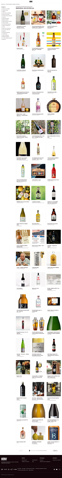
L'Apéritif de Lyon (19, 334)
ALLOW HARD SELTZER (20, 202)
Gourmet (3, 17)
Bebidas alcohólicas (5, 36)
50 (44, 450)
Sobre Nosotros (24, 460)
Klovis (18, 442)
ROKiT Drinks (49, 115)
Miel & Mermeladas (5, 18)
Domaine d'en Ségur (20, 289)
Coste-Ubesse (34, 138)
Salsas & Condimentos (5, 25)
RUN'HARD (33, 50)
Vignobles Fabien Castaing (36, 356)
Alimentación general (5, 32)
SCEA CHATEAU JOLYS (35, 160)
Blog (33, 461)
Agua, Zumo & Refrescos (6, 28)
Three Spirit (49, 72)
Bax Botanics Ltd (19, 138)
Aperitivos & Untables (5, 8)
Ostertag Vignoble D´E (20, 356)
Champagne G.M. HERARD (21, 28)
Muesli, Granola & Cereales (6, 21)
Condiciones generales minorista (41, 468)
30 (41, 450)
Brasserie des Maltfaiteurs (51, 400)
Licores (3, 26)
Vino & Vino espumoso (5, 29)
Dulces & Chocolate (5, 14)
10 (38, 450)
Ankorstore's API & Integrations (45, 461)
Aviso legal (23, 468)
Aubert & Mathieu (35, 400)
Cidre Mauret (34, 71)
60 (45, 450)
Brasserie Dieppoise (35, 246)
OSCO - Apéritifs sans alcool (36, 28)
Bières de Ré (19, 312)
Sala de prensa (34, 460)
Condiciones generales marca (22, 470)
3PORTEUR (49, 356)
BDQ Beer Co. (34, 378)
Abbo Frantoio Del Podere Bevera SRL (22, 247)
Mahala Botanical (19, 94)
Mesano (33, 312)
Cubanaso (33, 334)
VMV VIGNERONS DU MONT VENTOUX (22, 160)
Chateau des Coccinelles (51, 378)
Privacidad (19, 468)
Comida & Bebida (9, 4)
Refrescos (3, 39)
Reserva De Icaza (50, 268)
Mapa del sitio (31, 470)
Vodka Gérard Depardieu (21, 268)
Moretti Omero (49, 160)
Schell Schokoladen (50, 311)
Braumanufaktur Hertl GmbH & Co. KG (38, 202)
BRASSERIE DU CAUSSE (50, 224)
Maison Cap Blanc (50, 422)
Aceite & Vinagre (4, 22)
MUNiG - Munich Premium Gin (52, 247)
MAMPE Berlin (34, 289)
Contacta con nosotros (57, 460)
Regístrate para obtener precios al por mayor (24, 6)
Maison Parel (19, 116)
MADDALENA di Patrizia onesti (36, 224)
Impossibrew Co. (34, 268)
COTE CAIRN (49, 334)
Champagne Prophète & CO (21, 71)
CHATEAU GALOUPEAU (35, 115)
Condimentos (4, 33)
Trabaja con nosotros (25, 461)
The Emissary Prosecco (35, 94)
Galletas (3, 11)
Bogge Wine (18, 400)
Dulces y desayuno (5, 35)
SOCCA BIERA (49, 138)
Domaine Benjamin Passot (51, 290)
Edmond (48, 50)
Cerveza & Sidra (4, 10)
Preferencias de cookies (30, 468)
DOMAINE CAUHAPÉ (50, 93)
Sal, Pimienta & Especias (6, 24)
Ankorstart (41, 460)
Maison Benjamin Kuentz (20, 49)
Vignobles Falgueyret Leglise (36, 422)
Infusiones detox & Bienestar (6, 15)
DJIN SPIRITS (49, 28)
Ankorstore (3, 4)
